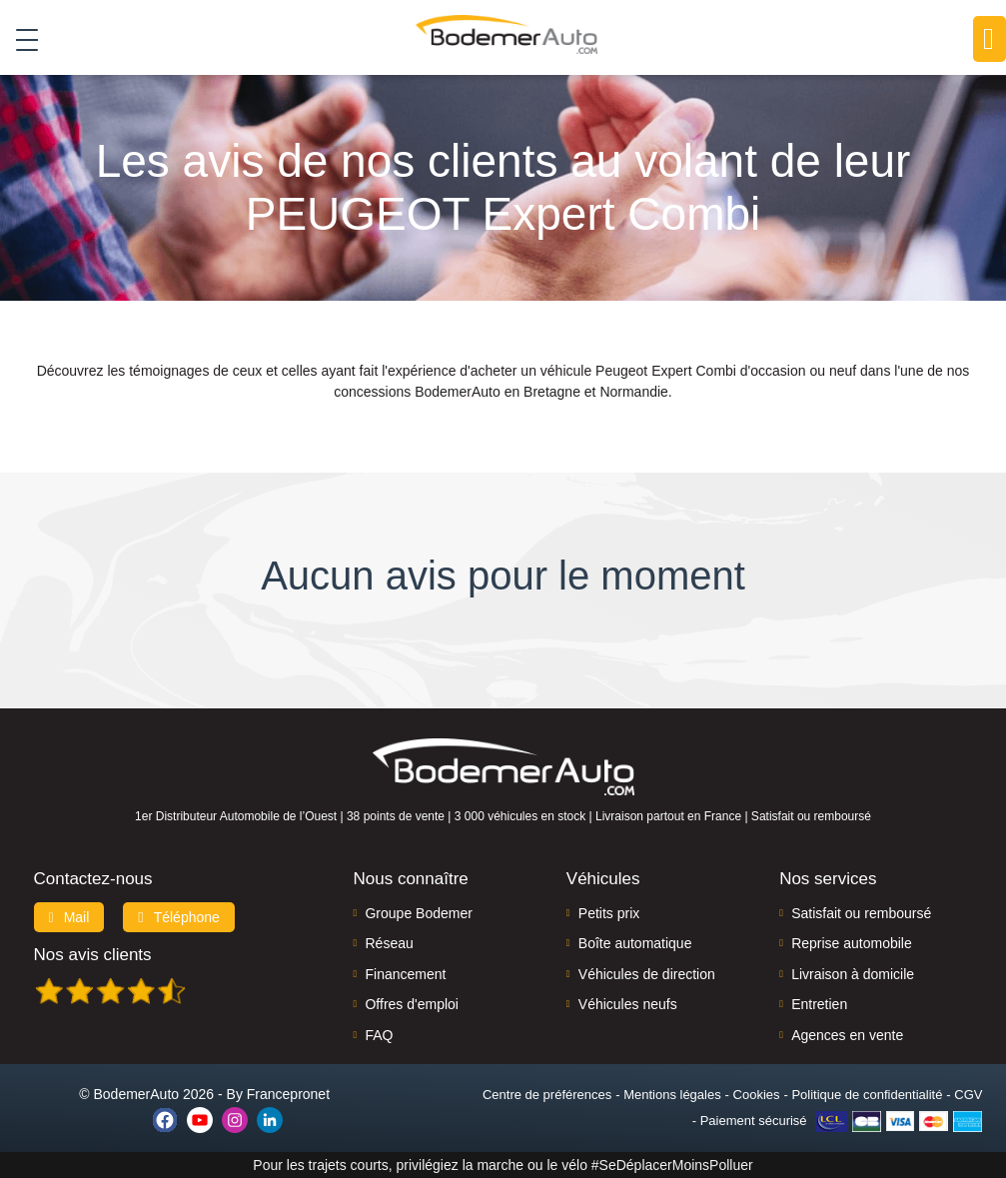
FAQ (379, 1035)
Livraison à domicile (852, 974)
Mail (69, 917)
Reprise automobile (851, 943)
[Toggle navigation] (19, 39)
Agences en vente (847, 1035)
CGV (968, 1094)
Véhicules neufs (627, 1004)
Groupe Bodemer (418, 913)
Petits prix (608, 913)
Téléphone (179, 917)
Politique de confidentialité (866, 1094)
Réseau (389, 943)
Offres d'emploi (411, 1004)
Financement (405, 974)
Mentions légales (672, 1094)
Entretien (819, 1004)
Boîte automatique (635, 943)
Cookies (756, 1094)
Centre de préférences (547, 1094)
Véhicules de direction (646, 974)
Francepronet (288, 1094)
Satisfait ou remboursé (861, 913)
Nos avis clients (93, 954)
